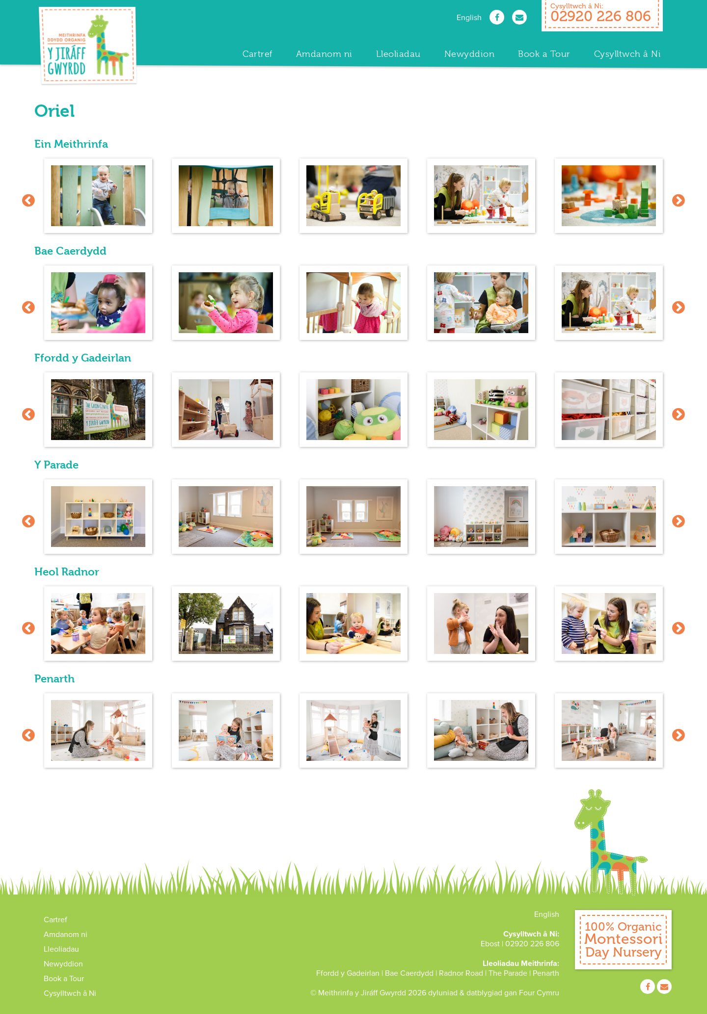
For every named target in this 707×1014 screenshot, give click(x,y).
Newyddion (469, 54)
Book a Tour (544, 54)
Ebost (490, 944)
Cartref (257, 54)
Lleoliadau (398, 54)
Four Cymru (539, 993)
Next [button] (678, 200)
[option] (98, 200)
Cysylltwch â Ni (627, 54)
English (469, 18)
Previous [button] (28, 200)
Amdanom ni (324, 54)
